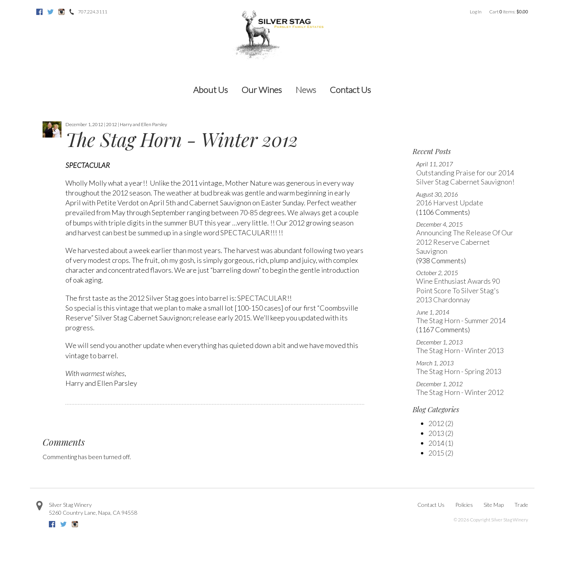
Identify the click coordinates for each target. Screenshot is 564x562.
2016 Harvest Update (449, 202)
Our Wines (262, 89)
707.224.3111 (92, 12)
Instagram (61, 12)
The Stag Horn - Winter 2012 (460, 392)
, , (93, 512)
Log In (476, 12)
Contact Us (350, 89)
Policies (464, 504)
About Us (210, 89)
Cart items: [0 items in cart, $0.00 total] (508, 12)
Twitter (50, 12)
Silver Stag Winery (70, 504)
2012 (440, 423)
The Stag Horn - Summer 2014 (461, 320)
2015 (440, 452)
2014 (440, 443)
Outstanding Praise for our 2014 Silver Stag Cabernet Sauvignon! (465, 177)
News (306, 89)
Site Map (494, 504)
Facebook (39, 12)
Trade (521, 504)
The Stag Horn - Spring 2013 (458, 371)
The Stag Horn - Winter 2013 (460, 350)
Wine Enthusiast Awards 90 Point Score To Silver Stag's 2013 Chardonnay (458, 290)
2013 (440, 433)
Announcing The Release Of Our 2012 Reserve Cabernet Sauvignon (464, 241)
